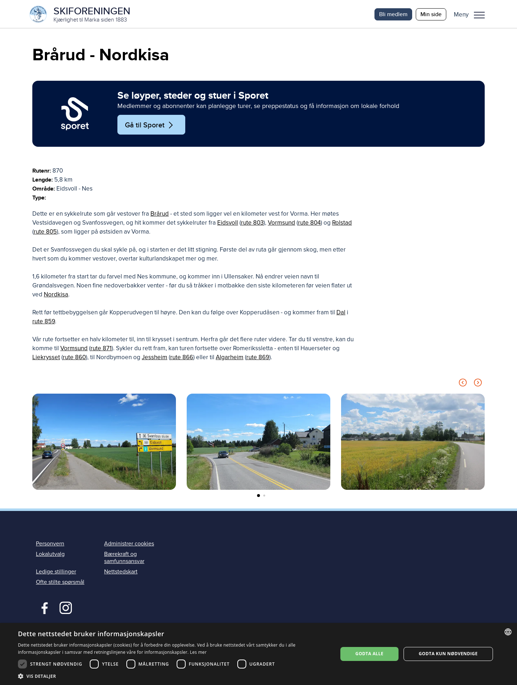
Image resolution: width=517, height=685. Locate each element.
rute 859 (43, 322)
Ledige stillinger (56, 572)
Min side (431, 14)
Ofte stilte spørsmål (60, 582)
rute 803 (252, 223)
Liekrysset (46, 358)
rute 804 (309, 223)
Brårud (159, 215)
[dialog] (258, 654)
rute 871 (101, 349)
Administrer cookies (129, 544)
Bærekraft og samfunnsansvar (124, 559)
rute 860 (74, 358)
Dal (340, 313)
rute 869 (257, 358)
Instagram (66, 608)
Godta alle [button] (369, 654)
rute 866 (181, 358)
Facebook (43, 608)
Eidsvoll (227, 223)
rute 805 (45, 232)
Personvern (50, 544)
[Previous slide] (463, 385)
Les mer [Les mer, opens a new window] (198, 652)
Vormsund (281, 223)
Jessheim (154, 358)
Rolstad (342, 223)
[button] (472, 14)
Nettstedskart (121, 572)
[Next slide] (478, 385)
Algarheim (229, 358)
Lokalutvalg (50, 555)
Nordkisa (56, 295)
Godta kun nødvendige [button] (448, 654)
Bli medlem (393, 14)
